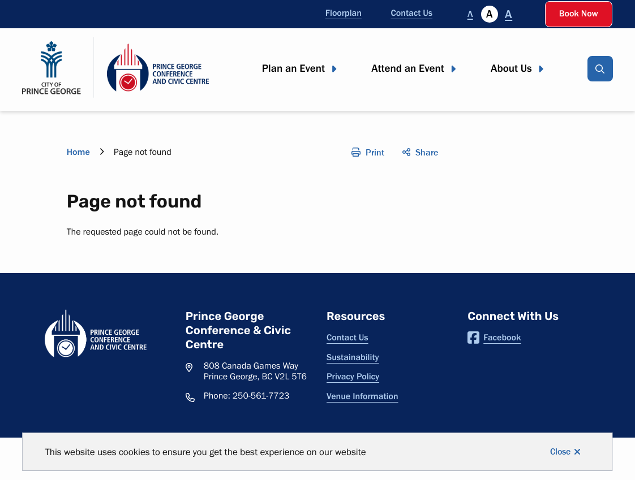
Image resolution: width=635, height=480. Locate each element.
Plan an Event (293, 69)
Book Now (578, 13)
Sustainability (353, 357)
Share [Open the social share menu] (426, 152)
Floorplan (343, 13)
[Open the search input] (600, 68)
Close (560, 451)
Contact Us (412, 13)
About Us (511, 69)
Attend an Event (407, 69)
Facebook (494, 337)
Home (78, 152)
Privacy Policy (353, 376)
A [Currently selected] (489, 14)
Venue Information (362, 396)
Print (375, 152)
